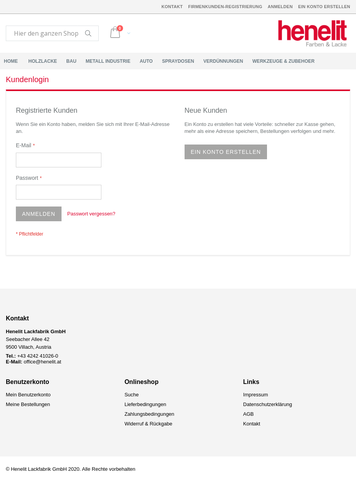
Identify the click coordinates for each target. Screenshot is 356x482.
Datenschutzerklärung (267, 404)
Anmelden (280, 6)
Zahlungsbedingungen (150, 414)
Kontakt (172, 6)
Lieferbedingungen (145, 404)
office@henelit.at (42, 362)
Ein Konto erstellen (324, 6)
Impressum (255, 395)
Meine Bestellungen (28, 404)
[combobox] (52, 33)
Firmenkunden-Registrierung (225, 6)
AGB (248, 414)
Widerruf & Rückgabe (149, 424)
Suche (132, 395)
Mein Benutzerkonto (28, 395)
